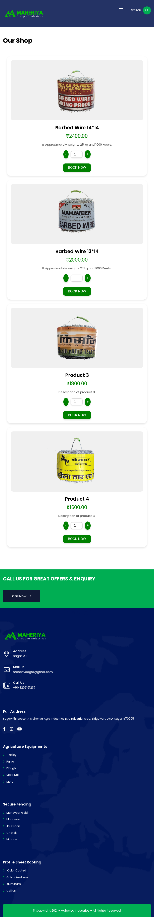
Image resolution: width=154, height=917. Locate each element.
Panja (10, 762)
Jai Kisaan (13, 826)
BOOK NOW (77, 167)
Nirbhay (11, 839)
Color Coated (16, 870)
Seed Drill (12, 775)
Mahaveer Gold (17, 813)
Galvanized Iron (17, 877)
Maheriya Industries (75, 910)
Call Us (11, 891)
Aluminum (13, 884)
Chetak (11, 833)
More (9, 782)
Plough (11, 768)
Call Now (21, 596)
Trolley (11, 755)
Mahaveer (13, 819)
